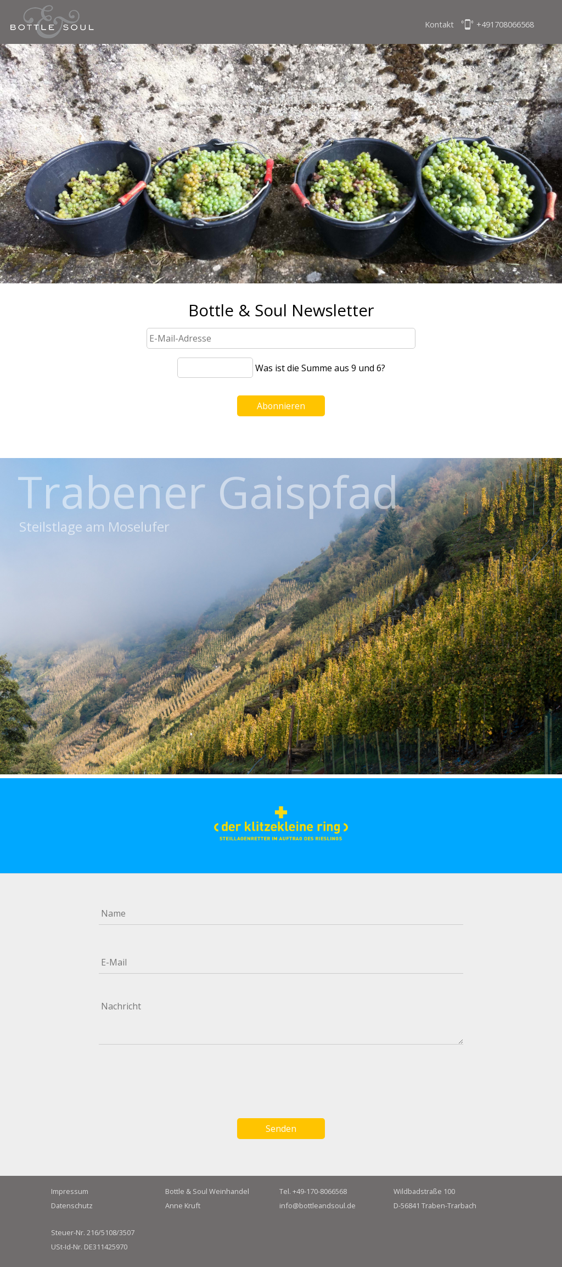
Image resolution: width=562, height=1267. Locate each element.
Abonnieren (281, 406)
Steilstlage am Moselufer (94, 527)
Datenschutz (72, 1205)
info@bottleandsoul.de (317, 1205)
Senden (281, 1129)
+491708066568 (505, 24)
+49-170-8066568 (320, 1191)
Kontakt (439, 24)
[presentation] (281, 1079)
